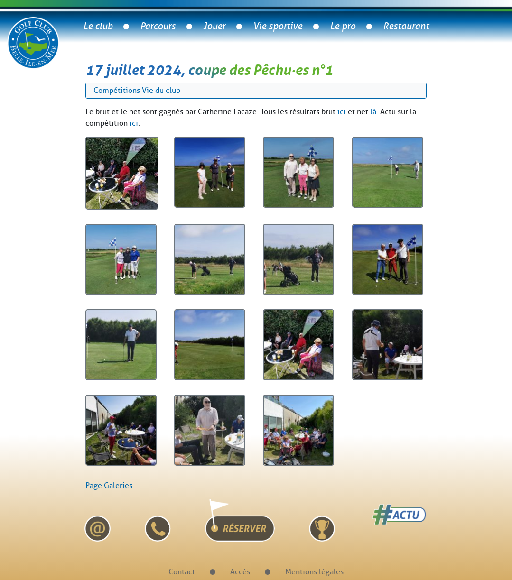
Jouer (214, 26)
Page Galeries (108, 485)
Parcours (158, 26)
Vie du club (161, 90)
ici (341, 111)
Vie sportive (277, 26)
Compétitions (116, 90)
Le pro (342, 26)
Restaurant (406, 26)
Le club (97, 26)
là (373, 111)
